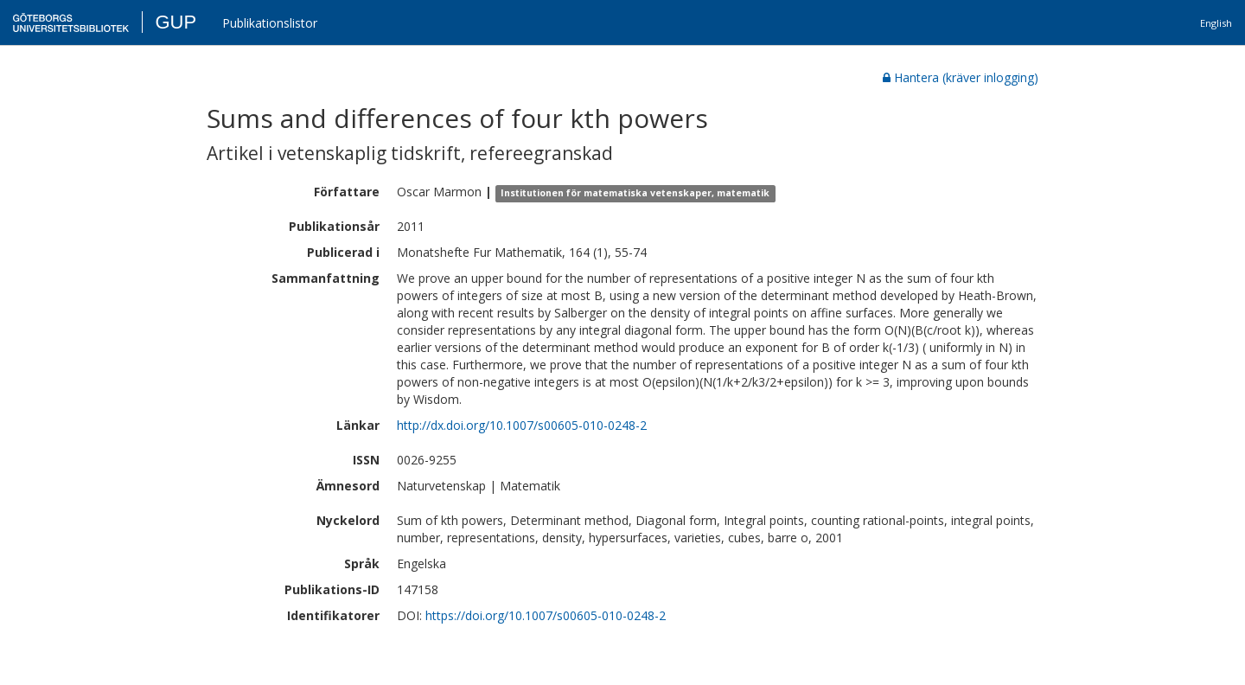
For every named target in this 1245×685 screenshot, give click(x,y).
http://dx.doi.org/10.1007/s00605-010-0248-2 (522, 425)
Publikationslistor (269, 23)
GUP (175, 22)
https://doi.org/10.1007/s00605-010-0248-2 (545, 615)
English (1216, 22)
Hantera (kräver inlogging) (960, 77)
